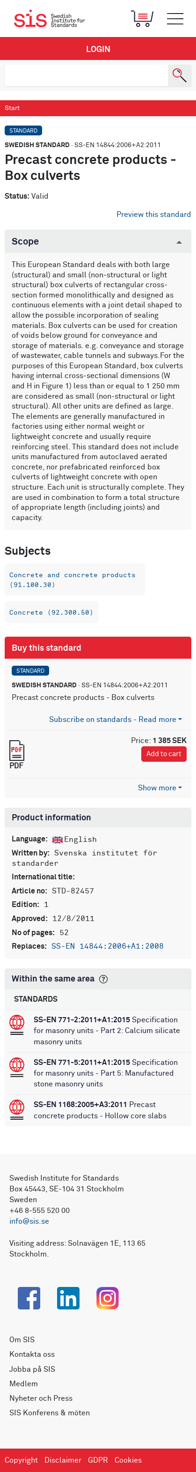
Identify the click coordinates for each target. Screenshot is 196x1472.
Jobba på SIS (32, 1369)
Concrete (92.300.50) (51, 613)
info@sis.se (29, 1221)
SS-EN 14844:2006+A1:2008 (107, 946)
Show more (157, 788)
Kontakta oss (32, 1354)
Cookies (128, 1460)
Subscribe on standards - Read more (112, 719)
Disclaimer (62, 1460)
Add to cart (163, 754)
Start (12, 108)
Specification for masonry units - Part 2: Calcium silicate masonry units (107, 1030)
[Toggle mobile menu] (175, 18)
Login (98, 49)
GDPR (98, 1460)
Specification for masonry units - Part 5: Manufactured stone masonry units (106, 1073)
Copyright (21, 1460)
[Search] (179, 75)
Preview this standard (153, 214)
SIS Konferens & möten (49, 1413)
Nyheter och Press (41, 1398)
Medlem (23, 1384)
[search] (86, 75)
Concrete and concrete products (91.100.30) (72, 579)
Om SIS (22, 1340)
